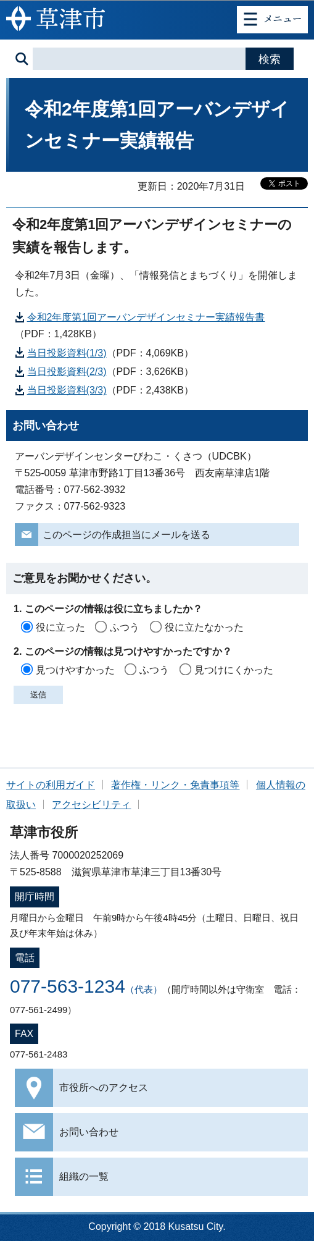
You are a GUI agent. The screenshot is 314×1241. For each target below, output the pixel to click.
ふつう (124, 627)
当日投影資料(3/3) (67, 390)
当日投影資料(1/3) (67, 353)
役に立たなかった (204, 627)
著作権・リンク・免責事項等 (175, 785)
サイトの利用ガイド (50, 785)
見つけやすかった (75, 670)
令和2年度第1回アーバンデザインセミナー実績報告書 (146, 317)
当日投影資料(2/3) (67, 371)
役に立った (60, 627)
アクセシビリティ (91, 804)
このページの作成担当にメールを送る (126, 534)
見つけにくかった (233, 670)
